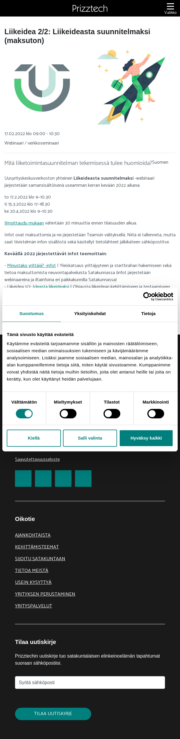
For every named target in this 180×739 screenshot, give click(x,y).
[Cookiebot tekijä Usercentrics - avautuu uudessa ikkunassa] (147, 296)
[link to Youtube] (83, 478)
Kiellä (34, 437)
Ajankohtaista (33, 535)
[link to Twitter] (43, 478)
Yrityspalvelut (33, 606)
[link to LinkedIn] (63, 478)
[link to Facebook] (23, 478)
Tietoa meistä (31, 571)
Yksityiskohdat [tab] (90, 313)
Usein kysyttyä (33, 582)
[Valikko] (170, 8)
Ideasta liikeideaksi (51, 287)
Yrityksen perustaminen (45, 594)
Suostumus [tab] (31, 313)
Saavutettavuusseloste (37, 459)
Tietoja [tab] (148, 313)
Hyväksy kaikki (146, 437)
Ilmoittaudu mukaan (24, 223)
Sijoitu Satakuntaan (40, 559)
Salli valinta (90, 437)
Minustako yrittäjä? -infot (31, 266)
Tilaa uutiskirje (53, 714)
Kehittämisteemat (37, 547)
